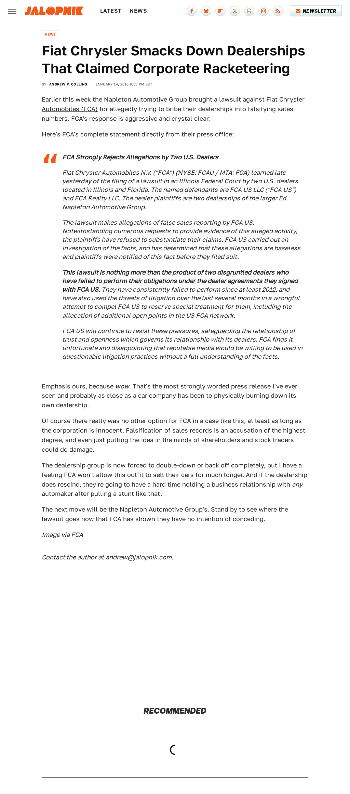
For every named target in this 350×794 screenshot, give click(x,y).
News (138, 11)
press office (214, 134)
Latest (110, 11)
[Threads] (249, 11)
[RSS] (278, 11)
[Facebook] (192, 11)
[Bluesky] (206, 11)
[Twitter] (235, 11)
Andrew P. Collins (68, 84)
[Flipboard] (220, 11)
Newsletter (316, 11)
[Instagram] (263, 11)
